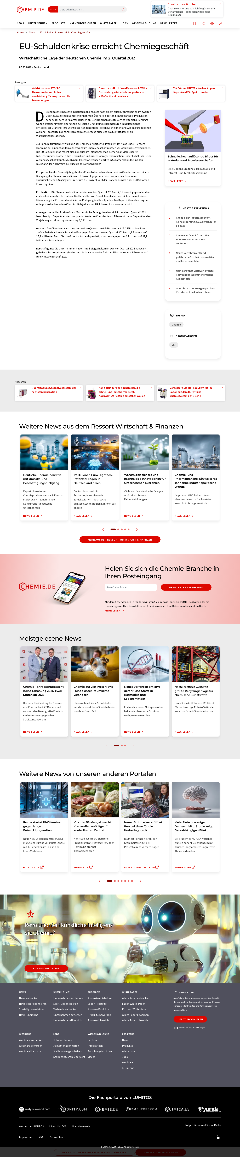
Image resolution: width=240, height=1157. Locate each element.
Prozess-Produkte (98, 1009)
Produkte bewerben (99, 1015)
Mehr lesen (115, 610)
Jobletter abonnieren (66, 1045)
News (125, 1040)
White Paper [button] (108, 23)
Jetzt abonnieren (190, 1019)
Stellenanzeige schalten (67, 1051)
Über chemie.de (81, 1126)
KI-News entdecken (46, 968)
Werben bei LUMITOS (31, 1126)
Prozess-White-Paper (134, 1009)
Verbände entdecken (65, 1009)
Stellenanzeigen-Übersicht (69, 1056)
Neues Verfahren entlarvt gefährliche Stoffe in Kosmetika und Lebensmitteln (195, 257)
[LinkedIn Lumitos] (218, 1137)
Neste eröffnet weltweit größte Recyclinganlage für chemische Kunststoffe (195, 274)
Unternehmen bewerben (67, 1015)
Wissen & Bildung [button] (144, 23)
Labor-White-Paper (133, 1003)
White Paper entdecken (135, 998)
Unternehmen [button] (37, 23)
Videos (91, 1056)
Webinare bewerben (30, 1045)
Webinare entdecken (31, 1040)
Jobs (125, 1056)
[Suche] (123, 10)
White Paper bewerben (135, 1015)
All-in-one (128, 1068)
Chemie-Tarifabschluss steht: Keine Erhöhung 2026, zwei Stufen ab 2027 (196, 221)
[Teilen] (203, 24)
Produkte (127, 1045)
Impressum (25, 1137)
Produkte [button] (58, 23)
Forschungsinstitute (100, 1051)
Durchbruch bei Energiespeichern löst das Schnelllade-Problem (195, 290)
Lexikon (92, 1040)
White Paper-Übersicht (135, 1020)
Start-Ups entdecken (65, 1003)
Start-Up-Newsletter (31, 1009)
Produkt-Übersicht (99, 1020)
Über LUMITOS (57, 1126)
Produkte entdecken (100, 998)
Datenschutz (57, 1137)
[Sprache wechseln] (212, 24)
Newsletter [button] (168, 23)
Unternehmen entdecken (68, 998)
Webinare (127, 1062)
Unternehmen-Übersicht (68, 1020)
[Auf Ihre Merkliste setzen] (194, 24)
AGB (40, 1137)
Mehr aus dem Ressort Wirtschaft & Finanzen (120, 539)
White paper (129, 1051)
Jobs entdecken (62, 1040)
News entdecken (28, 998)
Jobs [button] (124, 23)
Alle (52, 9)
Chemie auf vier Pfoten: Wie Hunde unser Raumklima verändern (192, 239)
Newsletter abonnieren (186, 587)
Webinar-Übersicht (30, 1051)
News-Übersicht (28, 1015)
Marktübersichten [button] (83, 23)
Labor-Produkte (97, 1003)
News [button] (20, 23)
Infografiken (95, 1045)
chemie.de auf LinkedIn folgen (189, 1027)
